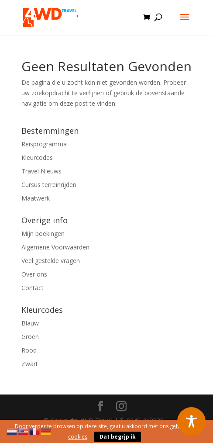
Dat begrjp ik (118, 436)
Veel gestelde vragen (50, 260)
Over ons (34, 274)
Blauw (30, 323)
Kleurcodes (37, 157)
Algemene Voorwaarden (55, 247)
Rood (29, 350)
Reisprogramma (44, 144)
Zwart (29, 364)
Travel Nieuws (41, 171)
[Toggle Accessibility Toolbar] (191, 421)
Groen (30, 336)
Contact (32, 288)
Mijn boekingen (43, 233)
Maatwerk (35, 198)
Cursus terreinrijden (48, 184)
